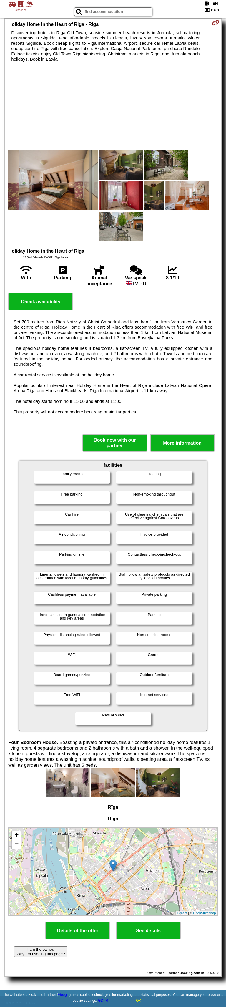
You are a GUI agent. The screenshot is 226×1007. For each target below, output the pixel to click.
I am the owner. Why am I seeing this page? (40, 951)
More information (182, 442)
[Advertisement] (112, 106)
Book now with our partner (115, 443)
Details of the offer (77, 930)
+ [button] (17, 835)
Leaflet (182, 913)
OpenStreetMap (204, 913)
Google (64, 995)
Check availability (40, 301)
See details (148, 930)
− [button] (17, 844)
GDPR (103, 1000)
